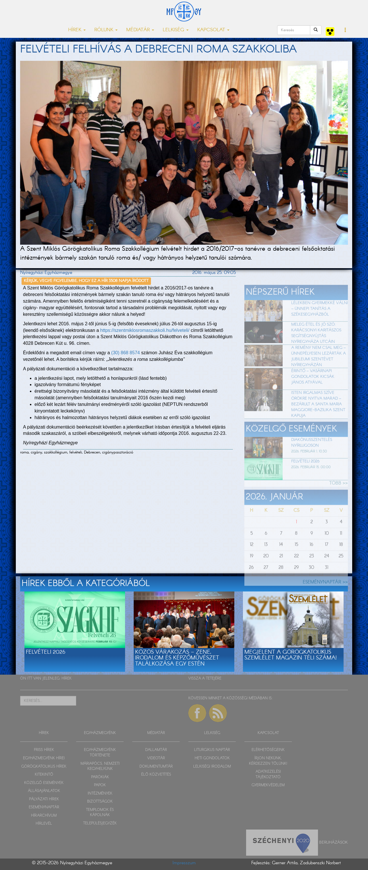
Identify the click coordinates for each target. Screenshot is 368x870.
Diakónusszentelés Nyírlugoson (311, 455)
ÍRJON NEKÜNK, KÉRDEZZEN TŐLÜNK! (268, 761)
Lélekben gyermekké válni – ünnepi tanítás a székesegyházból (319, 321)
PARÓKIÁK (100, 777)
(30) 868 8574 (125, 352)
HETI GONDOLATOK (212, 758)
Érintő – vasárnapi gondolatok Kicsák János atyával (312, 389)
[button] (345, 30)
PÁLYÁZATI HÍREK (44, 799)
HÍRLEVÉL (44, 823)
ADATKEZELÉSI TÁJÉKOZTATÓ (268, 774)
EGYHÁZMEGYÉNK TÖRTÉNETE (100, 752)
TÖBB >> (338, 496)
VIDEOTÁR (156, 758)
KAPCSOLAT (268, 733)
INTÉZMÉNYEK (100, 793)
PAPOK (100, 785)
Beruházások (333, 842)
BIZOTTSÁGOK (100, 801)
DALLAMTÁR (156, 750)
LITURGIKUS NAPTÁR (212, 750)
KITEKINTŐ (44, 774)
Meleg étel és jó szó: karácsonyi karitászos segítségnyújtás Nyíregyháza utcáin (316, 346)
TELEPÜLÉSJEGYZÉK (100, 823)
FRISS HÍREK (44, 750)
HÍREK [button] (77, 30)
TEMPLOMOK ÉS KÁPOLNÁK (100, 812)
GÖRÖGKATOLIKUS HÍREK (43, 766)
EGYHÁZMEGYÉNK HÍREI (44, 758)
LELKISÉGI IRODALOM (212, 766)
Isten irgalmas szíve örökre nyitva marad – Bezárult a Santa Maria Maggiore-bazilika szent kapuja (318, 417)
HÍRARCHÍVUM (44, 815)
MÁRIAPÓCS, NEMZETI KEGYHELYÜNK (100, 766)
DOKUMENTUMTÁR (156, 766)
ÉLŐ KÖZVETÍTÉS (156, 774)
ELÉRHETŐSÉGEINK (268, 750)
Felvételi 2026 (305, 474)
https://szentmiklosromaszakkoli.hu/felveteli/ (144, 330)
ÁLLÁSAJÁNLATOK (44, 791)
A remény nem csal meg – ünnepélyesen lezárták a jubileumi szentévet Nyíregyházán (318, 369)
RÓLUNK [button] (106, 30)
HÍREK (67, 678)
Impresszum (184, 863)
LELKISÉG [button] (176, 30)
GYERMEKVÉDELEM (268, 785)
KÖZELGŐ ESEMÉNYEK (44, 783)
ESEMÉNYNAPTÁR (44, 807)
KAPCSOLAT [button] (213, 30)
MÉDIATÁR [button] (140, 30)
